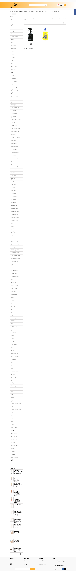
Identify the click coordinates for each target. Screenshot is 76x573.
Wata (12, 274)
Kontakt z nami (12, 564)
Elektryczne (13, 380)
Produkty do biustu (14, 197)
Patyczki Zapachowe (14, 382)
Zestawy (12, 421)
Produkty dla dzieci (14, 194)
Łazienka (12, 335)
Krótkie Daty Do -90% (14, 436)
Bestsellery (41, 11)
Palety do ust (13, 69)
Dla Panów (12, 424)
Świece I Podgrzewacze (14, 385)
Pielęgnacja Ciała (13, 225)
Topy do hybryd (13, 80)
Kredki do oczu (13, 40)
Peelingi (12, 231)
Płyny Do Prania (13, 305)
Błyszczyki (12, 63)
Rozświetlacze (13, 57)
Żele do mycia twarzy (14, 117)
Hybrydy (12, 75)
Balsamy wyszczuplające (15, 166)
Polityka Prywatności (27, 561)
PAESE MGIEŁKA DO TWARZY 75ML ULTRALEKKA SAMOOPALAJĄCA (17, 491)
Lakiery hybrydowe (14, 81)
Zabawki (12, 327)
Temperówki (13, 27)
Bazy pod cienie (13, 34)
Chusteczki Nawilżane (14, 302)
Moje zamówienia (41, 560)
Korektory (12, 51)
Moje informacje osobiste (42, 564)
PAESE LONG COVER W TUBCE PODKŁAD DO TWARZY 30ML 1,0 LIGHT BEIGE (18, 512)
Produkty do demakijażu (14, 95)
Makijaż (11, 11)
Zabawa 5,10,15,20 (14, 439)
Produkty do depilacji (14, 196)
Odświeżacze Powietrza (14, 377)
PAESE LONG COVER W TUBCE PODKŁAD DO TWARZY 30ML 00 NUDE (17, 519)
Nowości (46, 11)
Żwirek (12, 401)
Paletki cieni (13, 43)
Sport (12, 418)
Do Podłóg (12, 339)
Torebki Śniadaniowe (14, 374)
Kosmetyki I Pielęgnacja (14, 427)
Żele (12, 312)
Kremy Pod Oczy (13, 246)
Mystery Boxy (57, 11)
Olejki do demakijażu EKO (15, 253)
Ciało (12, 161)
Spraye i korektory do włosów (15, 128)
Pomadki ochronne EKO (14, 214)
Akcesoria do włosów (14, 146)
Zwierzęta (12, 397)
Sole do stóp (13, 178)
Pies (12, 406)
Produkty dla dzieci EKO (14, 261)
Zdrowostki (13, 451)
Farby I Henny (13, 219)
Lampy (12, 83)
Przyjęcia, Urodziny (14, 321)
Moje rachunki (41, 561)
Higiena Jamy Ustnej (14, 317)
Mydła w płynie (13, 191)
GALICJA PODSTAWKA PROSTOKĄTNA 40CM (17, 548)
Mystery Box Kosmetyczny (15, 445)
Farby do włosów (13, 123)
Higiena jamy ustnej (14, 205)
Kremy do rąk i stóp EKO (14, 234)
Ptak (12, 412)
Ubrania (12, 296)
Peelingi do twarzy (14, 113)
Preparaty (12, 86)
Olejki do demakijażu (14, 101)
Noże (12, 388)
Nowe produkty (13, 468)
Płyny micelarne (13, 105)
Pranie (12, 303)
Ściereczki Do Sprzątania (15, 376)
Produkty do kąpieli (14, 169)
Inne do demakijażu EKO (14, 250)
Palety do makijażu (14, 52)
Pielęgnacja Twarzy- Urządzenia (16, 119)
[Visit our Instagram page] (65, 569)
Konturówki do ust (14, 66)
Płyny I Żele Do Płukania (14, 353)
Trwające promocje (14, 433)
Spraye (12, 379)
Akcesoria (12, 268)
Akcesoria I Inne (13, 232)
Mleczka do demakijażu (14, 99)
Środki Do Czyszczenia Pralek (15, 356)
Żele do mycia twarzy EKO (15, 244)
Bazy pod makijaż (13, 49)
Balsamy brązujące (14, 163)
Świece (12, 267)
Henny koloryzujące (14, 125)
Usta (12, 60)
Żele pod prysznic (14, 179)
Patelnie (12, 389)
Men (12, 279)
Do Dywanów (13, 341)
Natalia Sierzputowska (14, 457)
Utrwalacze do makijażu (14, 28)
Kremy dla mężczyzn (14, 294)
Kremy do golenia (13, 282)
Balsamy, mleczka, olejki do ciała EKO (16, 229)
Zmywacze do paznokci (14, 90)
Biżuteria (12, 428)
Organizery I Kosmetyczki (15, 276)
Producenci (51, 11)
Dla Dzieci (12, 425)
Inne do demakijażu (14, 98)
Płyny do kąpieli (13, 175)
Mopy (12, 368)
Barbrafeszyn (13, 454)
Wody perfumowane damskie (15, 154)
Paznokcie (16, 11)
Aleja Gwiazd (13, 448)
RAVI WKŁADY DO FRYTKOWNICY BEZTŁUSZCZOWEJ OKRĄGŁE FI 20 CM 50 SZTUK (17, 541)
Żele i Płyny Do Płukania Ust (15, 211)
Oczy (12, 33)
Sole (12, 364)
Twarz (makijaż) (13, 48)
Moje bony (40, 565)
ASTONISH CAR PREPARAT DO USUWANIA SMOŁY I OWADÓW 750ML (31, 43)
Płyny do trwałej (13, 140)
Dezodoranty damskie (14, 151)
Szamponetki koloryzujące (15, 131)
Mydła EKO (12, 226)
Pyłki (12, 84)
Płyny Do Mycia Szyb (14, 344)
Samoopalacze (13, 202)
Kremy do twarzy (13, 108)
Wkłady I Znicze (13, 416)
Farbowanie (13, 122)
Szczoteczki (13, 320)
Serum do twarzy (13, 114)
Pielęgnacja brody (14, 288)
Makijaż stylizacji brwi (14, 36)
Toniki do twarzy (13, 104)
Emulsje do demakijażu (14, 96)
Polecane (12, 460)
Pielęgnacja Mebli (13, 342)
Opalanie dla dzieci (14, 190)
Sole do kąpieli (13, 176)
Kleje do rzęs (13, 22)
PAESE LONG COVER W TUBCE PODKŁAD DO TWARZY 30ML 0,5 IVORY (18, 525)
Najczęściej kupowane (13, 563)
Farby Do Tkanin (13, 359)
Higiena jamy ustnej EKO (14, 208)
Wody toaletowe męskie (14, 158)
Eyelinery (12, 39)
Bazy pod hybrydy (14, 78)
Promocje (36, 11)
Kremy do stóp (13, 182)
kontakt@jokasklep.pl (60, 565)
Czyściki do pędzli (13, 21)
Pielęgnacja (21, 11)
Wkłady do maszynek (14, 285)
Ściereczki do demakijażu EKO (15, 258)
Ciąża (12, 323)
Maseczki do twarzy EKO (15, 240)
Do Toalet (12, 336)
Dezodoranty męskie (14, 157)
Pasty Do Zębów (13, 318)
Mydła (12, 315)
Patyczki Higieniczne (14, 326)
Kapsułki (12, 350)
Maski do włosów (13, 134)
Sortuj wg (25, 22)
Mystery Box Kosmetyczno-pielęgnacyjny (15, 442)
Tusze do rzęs (13, 46)
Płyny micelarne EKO (14, 256)
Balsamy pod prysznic (14, 170)
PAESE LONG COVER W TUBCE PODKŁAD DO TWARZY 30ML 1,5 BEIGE (18, 505)
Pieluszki (12, 300)
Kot (11, 398)
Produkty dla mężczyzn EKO (15, 262)
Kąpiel (12, 235)
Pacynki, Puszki (13, 24)
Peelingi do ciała (13, 193)
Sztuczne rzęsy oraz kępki (15, 37)
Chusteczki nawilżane (14, 271)
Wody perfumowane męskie (15, 160)
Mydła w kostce (13, 184)
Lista (65, 23)
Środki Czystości (13, 265)
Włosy (12, 120)
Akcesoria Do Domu (14, 367)
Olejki (12, 223)
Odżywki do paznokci (14, 89)
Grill (12, 365)
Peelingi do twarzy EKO (14, 241)
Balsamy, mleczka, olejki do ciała (16, 164)
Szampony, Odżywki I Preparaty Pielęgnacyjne (16, 404)
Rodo (25, 563)
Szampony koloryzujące (14, 129)
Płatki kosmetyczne (14, 273)
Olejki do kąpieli (13, 173)
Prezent (32, 11)
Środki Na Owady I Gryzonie (15, 345)
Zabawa (12, 324)
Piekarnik (12, 338)
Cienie (12, 42)
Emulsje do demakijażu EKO (15, 249)
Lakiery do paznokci (14, 87)
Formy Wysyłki (26, 560)
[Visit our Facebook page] (63, 569)
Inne (12, 394)
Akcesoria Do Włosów (14, 222)
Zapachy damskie (14, 149)
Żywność (12, 330)
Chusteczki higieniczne (14, 270)
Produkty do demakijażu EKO (15, 247)
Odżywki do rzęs (13, 45)
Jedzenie (12, 400)
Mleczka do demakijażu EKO (15, 252)
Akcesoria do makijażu (14, 19)
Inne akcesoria (13, 30)
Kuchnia (12, 333)
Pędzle (12, 25)
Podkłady (12, 54)
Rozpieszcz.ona (13, 456)
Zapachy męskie (13, 155)
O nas (25, 565)
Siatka (64, 23)
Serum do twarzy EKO (14, 243)
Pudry (12, 55)
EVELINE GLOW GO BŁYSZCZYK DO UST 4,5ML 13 (18, 484)
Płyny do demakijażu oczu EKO (15, 255)
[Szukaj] (45, 5)
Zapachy (12, 148)
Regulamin (25, 564)
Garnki (12, 391)
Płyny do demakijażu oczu (15, 107)
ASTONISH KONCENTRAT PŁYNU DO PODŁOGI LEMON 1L (45, 42)
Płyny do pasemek (14, 126)
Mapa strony (11, 565)
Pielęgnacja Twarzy (14, 237)
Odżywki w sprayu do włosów (15, 137)
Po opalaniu (13, 188)
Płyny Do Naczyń (13, 395)
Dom (29, 11)
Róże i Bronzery (13, 58)
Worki (12, 370)
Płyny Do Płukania (14, 306)
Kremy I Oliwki (13, 314)
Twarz (12, 93)
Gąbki (12, 373)
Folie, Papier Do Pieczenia (15, 371)
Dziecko (25, 11)
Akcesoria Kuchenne (14, 386)
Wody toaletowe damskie (15, 152)
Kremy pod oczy (13, 110)
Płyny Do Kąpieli (13, 311)
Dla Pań (12, 422)
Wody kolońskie (13, 291)
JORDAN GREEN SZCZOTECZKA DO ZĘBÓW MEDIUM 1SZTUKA (18, 471)
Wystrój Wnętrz (13, 383)
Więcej (25, 20)
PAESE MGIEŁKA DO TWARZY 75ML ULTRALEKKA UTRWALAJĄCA (17, 498)
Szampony (12, 309)
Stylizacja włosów (13, 143)
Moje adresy (40, 563)
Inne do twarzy (13, 116)
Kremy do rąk (13, 181)
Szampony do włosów (14, 220)
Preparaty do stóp (14, 199)
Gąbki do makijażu (14, 31)
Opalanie (12, 185)
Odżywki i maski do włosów (15, 217)
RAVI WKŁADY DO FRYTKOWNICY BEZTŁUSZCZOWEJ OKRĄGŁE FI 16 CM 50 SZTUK (17, 532)
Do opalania (13, 187)
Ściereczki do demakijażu (15, 102)
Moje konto (41, 558)
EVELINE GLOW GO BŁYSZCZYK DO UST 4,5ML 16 (18, 478)
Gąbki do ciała (13, 172)
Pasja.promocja (13, 459)
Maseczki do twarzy (14, 111)
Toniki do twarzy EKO (14, 259)
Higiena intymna (13, 167)
